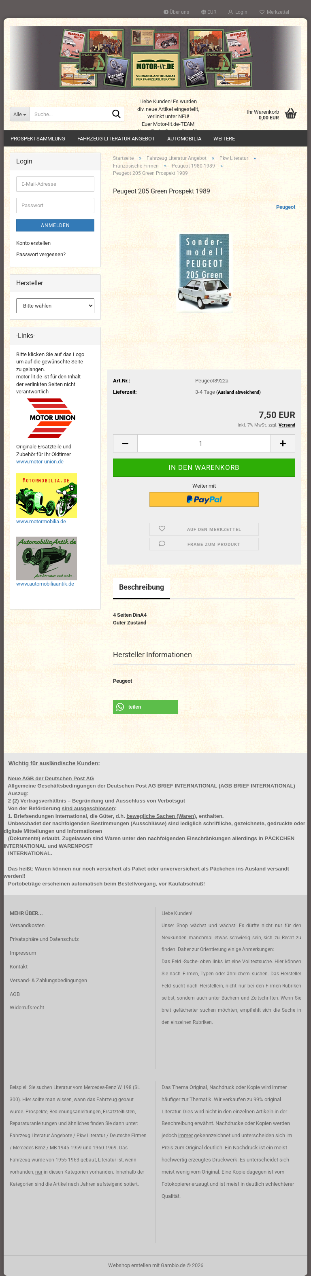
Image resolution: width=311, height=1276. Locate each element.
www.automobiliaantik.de (45, 584)
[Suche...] (19, 114)
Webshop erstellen (129, 1265)
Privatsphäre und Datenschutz (44, 939)
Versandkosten (27, 925)
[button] (208, 12)
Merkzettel (274, 12)
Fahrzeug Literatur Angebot (116, 139)
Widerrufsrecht (27, 1007)
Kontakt (19, 967)
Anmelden (55, 225)
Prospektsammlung (38, 139)
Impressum (23, 953)
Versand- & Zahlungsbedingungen (48, 980)
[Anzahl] (204, 443)
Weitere (224, 139)
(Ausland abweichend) (238, 392)
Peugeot (285, 207)
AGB (15, 994)
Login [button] (237, 12)
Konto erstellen (33, 243)
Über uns (176, 12)
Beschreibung (141, 587)
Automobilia (184, 139)
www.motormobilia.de (41, 521)
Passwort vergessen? (41, 254)
